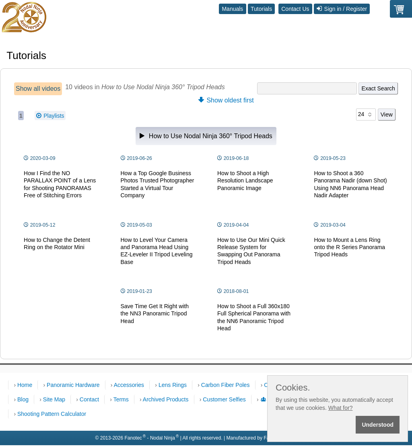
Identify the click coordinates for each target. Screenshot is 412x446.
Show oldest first (226, 100)
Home (24, 385)
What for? (340, 408)
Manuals (232, 9)
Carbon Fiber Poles (225, 385)
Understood (377, 424)
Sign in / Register (342, 9)
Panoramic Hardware (73, 385)
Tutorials (261, 9)
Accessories (129, 385)
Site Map (54, 399)
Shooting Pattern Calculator (51, 414)
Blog (23, 399)
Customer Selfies (224, 399)
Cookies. (293, 388)
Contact (89, 399)
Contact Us (295, 9)
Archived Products (166, 399)
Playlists (50, 116)
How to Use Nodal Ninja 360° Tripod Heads (206, 136)
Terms (121, 399)
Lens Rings (173, 385)
